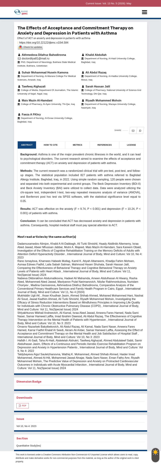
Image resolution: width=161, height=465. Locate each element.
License (131, 145)
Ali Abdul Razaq (94, 72)
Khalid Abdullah (94, 54)
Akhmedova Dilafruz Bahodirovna (42, 54)
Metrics (77, 145)
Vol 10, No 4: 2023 (26, 426)
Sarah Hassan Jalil (95, 86)
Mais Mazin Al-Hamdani (35, 100)
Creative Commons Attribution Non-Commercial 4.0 (66, 454)
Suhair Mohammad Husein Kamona (43, 72)
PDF (24, 405)
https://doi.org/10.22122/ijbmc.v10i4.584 (43, 42)
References (104, 145)
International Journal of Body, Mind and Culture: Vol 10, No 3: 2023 (59, 337)
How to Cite (51, 145)
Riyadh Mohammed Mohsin (101, 100)
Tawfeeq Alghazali (32, 86)
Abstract (27, 145)
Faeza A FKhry (29, 114)
